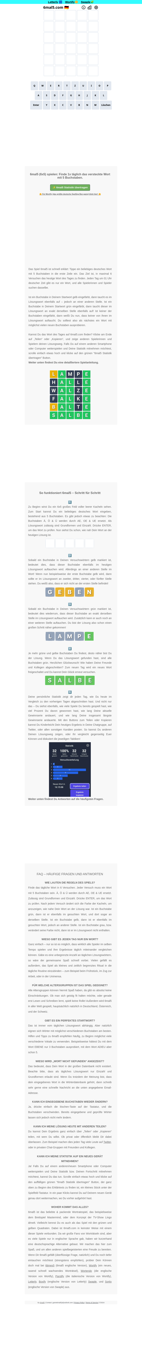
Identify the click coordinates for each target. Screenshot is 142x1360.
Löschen (105, 105)
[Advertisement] (71, 137)
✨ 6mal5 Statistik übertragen (70, 187)
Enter (36, 105)
